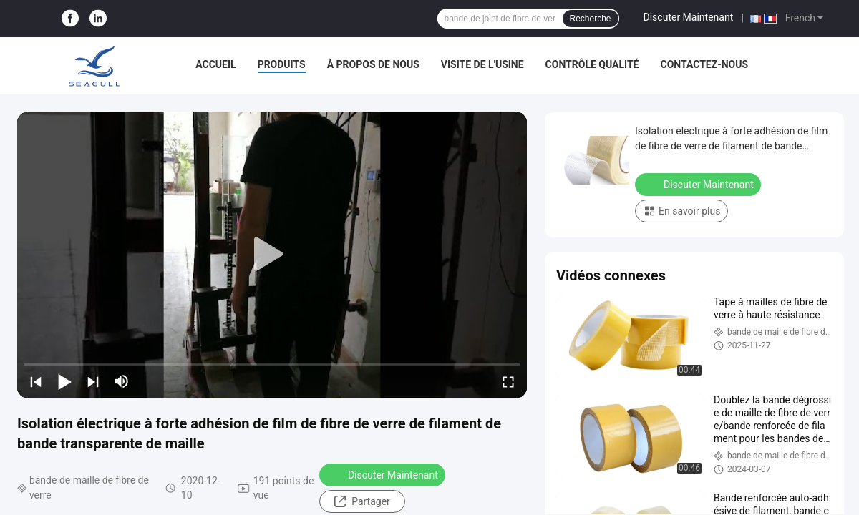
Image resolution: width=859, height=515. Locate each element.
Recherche (590, 19)
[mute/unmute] (121, 381)
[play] (272, 255)
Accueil (215, 64)
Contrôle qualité (592, 64)
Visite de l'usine (482, 64)
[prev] (35, 381)
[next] (93, 381)
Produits (282, 64)
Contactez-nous (704, 64)
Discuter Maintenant (689, 17)
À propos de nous (373, 64)
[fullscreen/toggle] (508, 381)
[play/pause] (64, 381)
